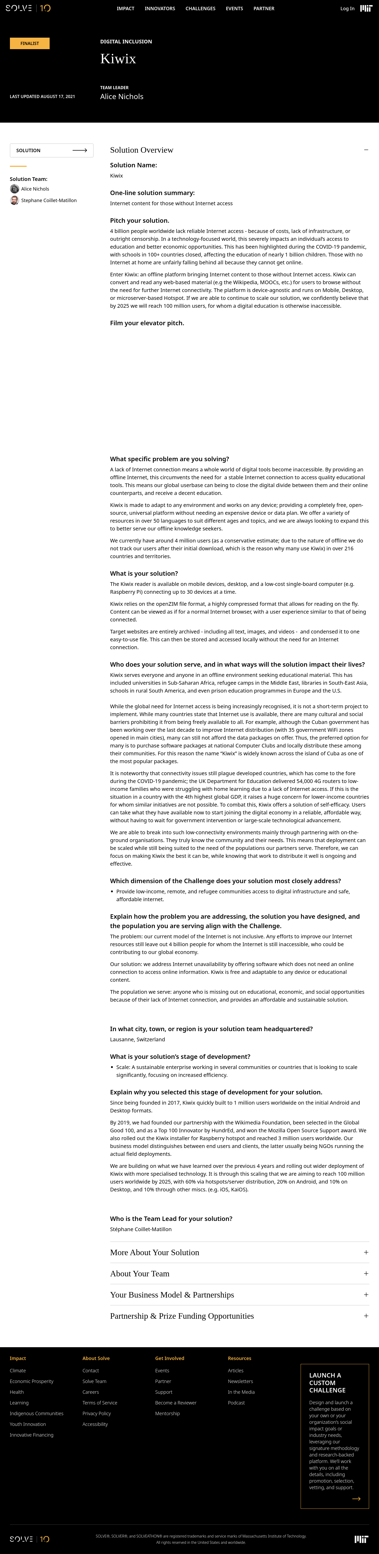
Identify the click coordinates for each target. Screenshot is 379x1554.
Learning (19, 1402)
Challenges (200, 8)
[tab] (51, 150)
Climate (18, 1370)
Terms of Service (100, 1402)
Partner (264, 8)
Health (17, 1392)
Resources (239, 1358)
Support (163, 1392)
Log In (348, 8)
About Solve (96, 1358)
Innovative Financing (32, 1435)
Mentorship (167, 1413)
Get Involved (169, 1358)
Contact (91, 1370)
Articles (235, 1370)
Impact (125, 8)
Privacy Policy (97, 1413)
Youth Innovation (28, 1424)
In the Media (241, 1392)
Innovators (160, 8)
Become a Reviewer (175, 1402)
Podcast (236, 1402)
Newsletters (240, 1381)
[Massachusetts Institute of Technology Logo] (366, 8)
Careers (91, 1392)
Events (234, 8)
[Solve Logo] (28, 8)
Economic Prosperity (32, 1381)
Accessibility (95, 1424)
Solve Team (95, 1381)
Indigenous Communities (36, 1413)
